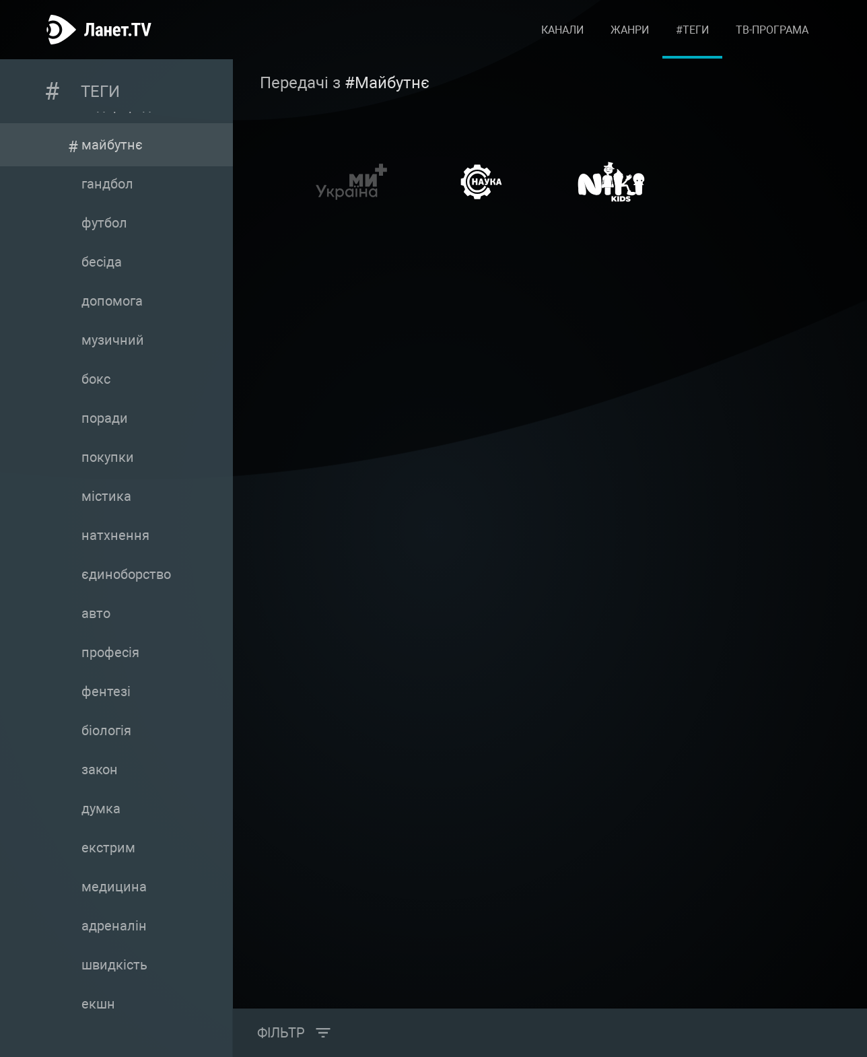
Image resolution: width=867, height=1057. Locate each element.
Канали (562, 30)
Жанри (630, 30)
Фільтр (281, 1033)
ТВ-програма (772, 30)
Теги (100, 91)
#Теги (692, 30)
